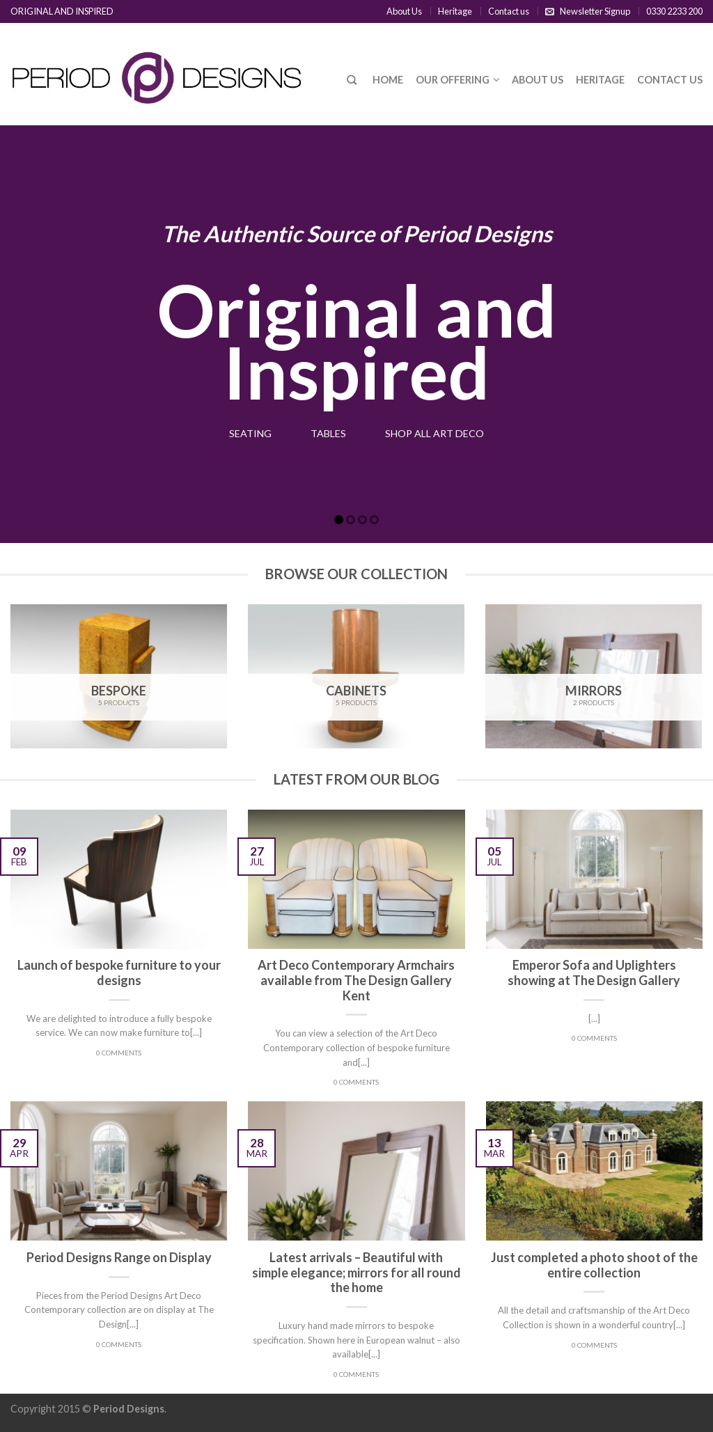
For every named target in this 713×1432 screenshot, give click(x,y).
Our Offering (452, 80)
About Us (404, 11)
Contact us (508, 11)
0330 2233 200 (674, 11)
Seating (239, 433)
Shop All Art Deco (442, 433)
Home (388, 80)
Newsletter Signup (595, 11)
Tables (325, 433)
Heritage (455, 11)
